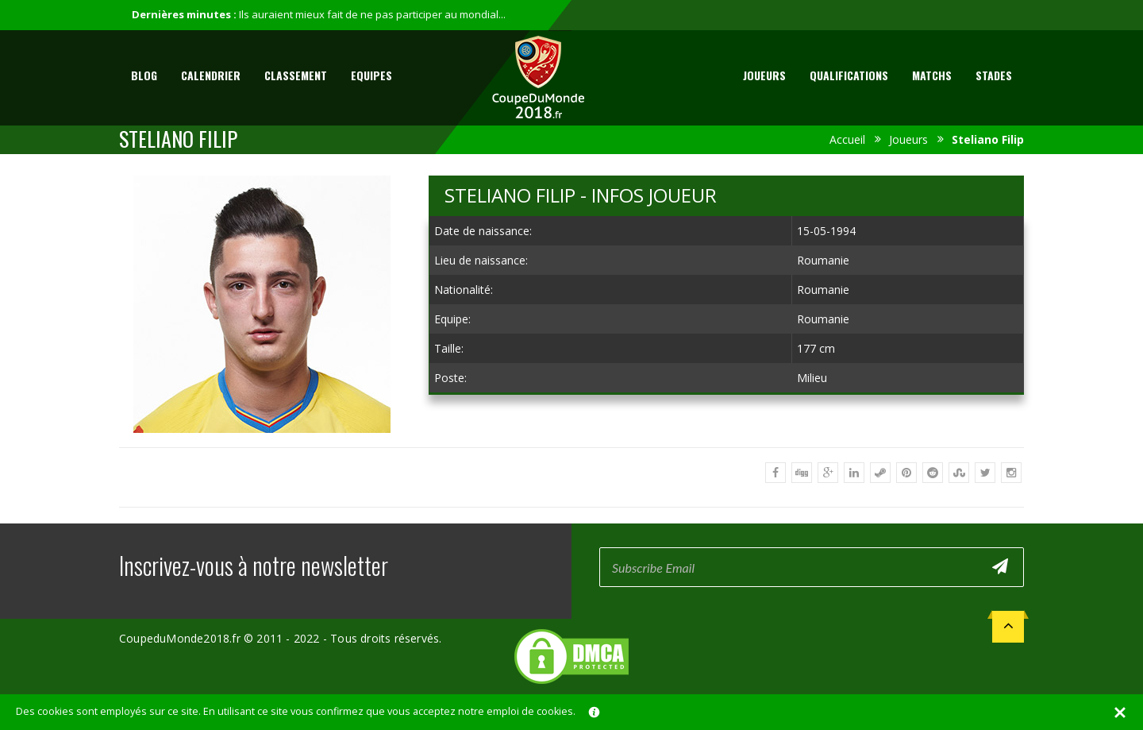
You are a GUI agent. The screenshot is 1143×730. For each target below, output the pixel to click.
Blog (144, 75)
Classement (295, 75)
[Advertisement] (726, 421)
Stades (994, 75)
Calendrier (211, 75)
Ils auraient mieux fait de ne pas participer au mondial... (372, 14)
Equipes (371, 75)
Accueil (847, 139)
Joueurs (764, 75)
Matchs (932, 75)
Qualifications (849, 75)
